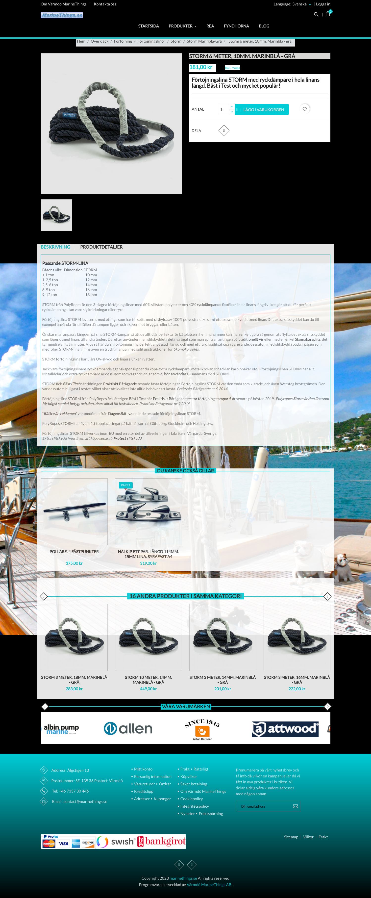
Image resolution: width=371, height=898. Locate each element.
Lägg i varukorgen (260, 109)
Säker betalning (193, 784)
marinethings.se (183, 878)
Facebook (179, 865)
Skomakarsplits (307, 339)
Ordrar (164, 784)
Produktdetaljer (101, 246)
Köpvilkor (188, 777)
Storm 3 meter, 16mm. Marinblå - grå (297, 680)
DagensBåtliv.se (121, 413)
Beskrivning (55, 246)
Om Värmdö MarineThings (64, 4)
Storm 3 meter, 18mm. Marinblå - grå (74, 680)
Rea (210, 26)
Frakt (185, 769)
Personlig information (152, 777)
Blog (264, 26)
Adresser (141, 799)
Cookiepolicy (191, 799)
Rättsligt (200, 769)
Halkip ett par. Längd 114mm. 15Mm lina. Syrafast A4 (148, 554)
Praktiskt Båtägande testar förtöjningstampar (190, 399)
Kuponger (162, 799)
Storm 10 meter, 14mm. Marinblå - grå (148, 680)
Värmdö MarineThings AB (209, 884)
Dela (223, 130)
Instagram (192, 865)
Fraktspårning (210, 814)
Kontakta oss (105, 4)
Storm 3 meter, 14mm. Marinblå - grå (223, 680)
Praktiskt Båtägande (120, 384)
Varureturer (144, 784)
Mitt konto (143, 769)
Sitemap (291, 837)
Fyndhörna (236, 26)
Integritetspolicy (194, 806)
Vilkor (308, 837)
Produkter (183, 26)
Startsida (148, 26)
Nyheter (187, 814)
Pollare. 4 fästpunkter (74, 551)
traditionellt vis (251, 339)
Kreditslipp (143, 792)
